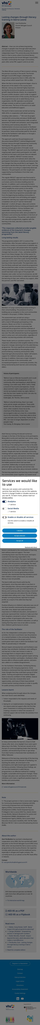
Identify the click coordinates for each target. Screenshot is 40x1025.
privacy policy (7, 498)
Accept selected (19, 536)
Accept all (19, 541)
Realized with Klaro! (31, 547)
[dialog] (20, 512)
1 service (12, 504)
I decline (20, 531)
